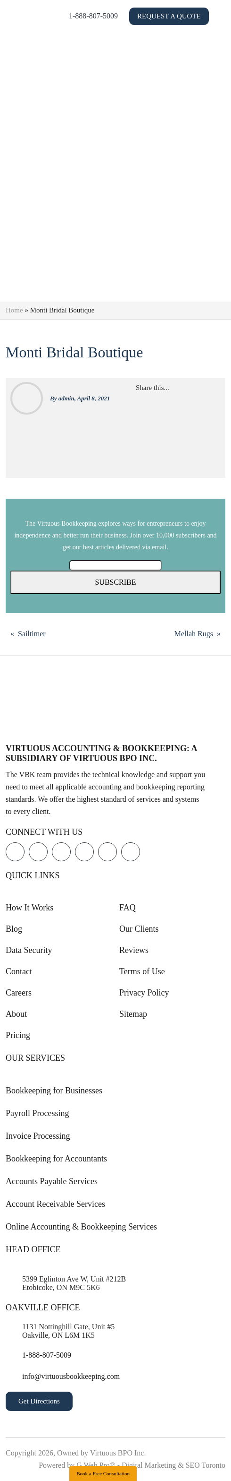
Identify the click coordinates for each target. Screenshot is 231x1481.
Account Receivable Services (55, 1204)
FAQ (127, 907)
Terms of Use (142, 971)
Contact (19, 971)
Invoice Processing (38, 1136)
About (16, 1014)
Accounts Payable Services (52, 1181)
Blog (14, 929)
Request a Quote (158, 24)
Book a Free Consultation (103, 1473)
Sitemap (133, 1014)
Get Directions (39, 1401)
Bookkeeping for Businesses (54, 1090)
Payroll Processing (37, 1113)
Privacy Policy (144, 992)
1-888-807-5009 (156, 12)
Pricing (18, 1035)
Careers (19, 992)
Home (14, 310)
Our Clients (139, 929)
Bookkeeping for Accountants (56, 1158)
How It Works (29, 907)
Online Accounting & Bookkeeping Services (81, 1226)
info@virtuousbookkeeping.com (71, 1376)
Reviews (133, 950)
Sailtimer (32, 634)
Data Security (29, 950)
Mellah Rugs (193, 634)
